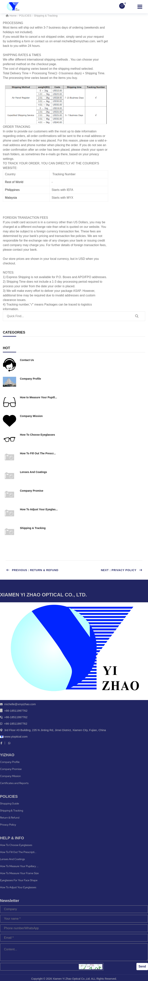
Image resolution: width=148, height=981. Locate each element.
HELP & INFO (12, 838)
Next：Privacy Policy (121, 570)
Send (142, 966)
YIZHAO (7, 755)
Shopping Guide (9, 803)
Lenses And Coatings (12, 859)
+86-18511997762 (15, 710)
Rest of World (14, 182)
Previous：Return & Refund (32, 570)
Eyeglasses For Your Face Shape (19, 880)
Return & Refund (9, 817)
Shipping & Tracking (46, 15)
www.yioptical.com (14, 736)
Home (11, 15)
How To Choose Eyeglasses (16, 845)
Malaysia (11, 197)
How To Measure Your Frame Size (19, 873)
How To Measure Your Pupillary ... (19, 866)
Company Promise (11, 769)
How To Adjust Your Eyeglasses (18, 887)
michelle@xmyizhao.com (20, 704)
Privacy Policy (8, 824)
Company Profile (10, 762)
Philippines (12, 189)
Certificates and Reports (14, 783)
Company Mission (10, 776)
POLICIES (25, 15)
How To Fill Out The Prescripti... (18, 852)
